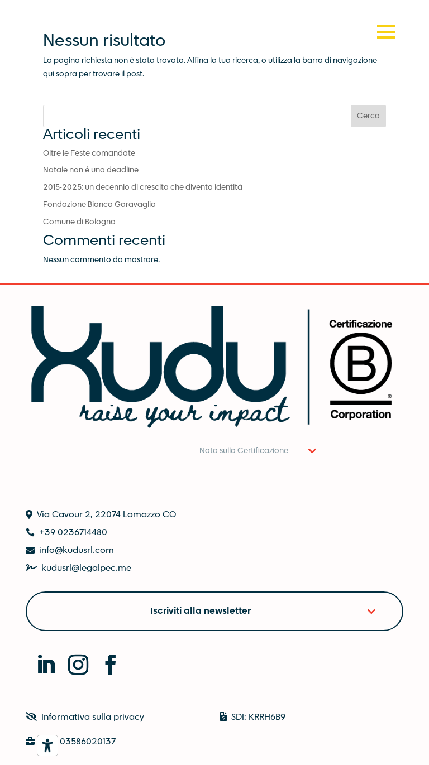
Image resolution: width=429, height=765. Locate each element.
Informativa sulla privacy (92, 717)
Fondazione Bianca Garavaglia (99, 205)
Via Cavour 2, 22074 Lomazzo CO (106, 515)
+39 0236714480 (73, 532)
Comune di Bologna (79, 222)
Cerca (368, 116)
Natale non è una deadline (91, 170)
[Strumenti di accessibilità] (47, 745)
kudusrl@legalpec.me (86, 568)
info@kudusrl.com (76, 550)
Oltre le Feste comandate (89, 153)
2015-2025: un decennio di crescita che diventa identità (142, 187)
